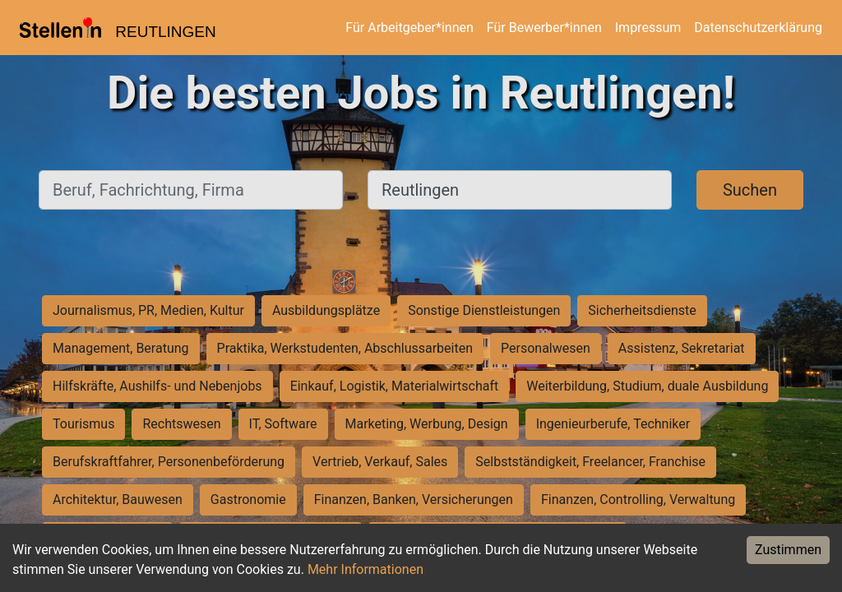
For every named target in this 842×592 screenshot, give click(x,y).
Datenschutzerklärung (758, 27)
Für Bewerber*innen (544, 27)
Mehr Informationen (365, 569)
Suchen (750, 190)
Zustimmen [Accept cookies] (788, 549)
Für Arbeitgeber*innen (409, 27)
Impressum (648, 27)
